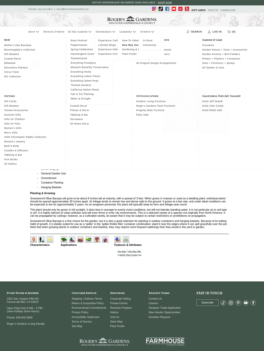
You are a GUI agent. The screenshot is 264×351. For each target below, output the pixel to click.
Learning (128, 31)
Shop (34, 31)
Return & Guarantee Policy (88, 303)
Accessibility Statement (86, 317)
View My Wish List (211, 68)
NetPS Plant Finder (201, 140)
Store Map (116, 321)
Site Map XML (134, 251)
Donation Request (159, 317)
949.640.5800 (45, 9)
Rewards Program (121, 307)
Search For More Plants (211, 64)
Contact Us (155, 298)
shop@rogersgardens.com (73, 9)
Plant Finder (117, 326)
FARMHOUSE (228, 10)
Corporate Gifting (120, 298)
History (114, 312)
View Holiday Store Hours (23, 311)
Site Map (122, 251)
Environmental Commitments (89, 307)
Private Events (53, 32)
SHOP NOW (165, 2)
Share (43, 80)
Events (147, 31)
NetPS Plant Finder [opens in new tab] (128, 255)
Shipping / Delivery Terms (87, 298)
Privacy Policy (80, 312)
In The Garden (80, 31)
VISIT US (213, 10)
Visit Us (114, 317)
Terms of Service (82, 321)
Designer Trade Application (165, 307)
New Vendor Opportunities (164, 312)
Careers (153, 303)
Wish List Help (211, 72)
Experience (106, 31)
